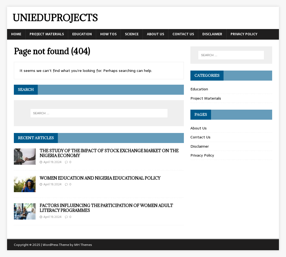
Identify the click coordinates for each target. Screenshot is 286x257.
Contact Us (183, 34)
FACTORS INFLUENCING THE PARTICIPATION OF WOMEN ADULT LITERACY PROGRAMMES (106, 208)
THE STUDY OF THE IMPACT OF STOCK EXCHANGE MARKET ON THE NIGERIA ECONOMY (109, 153)
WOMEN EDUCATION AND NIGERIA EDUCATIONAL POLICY (100, 178)
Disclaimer (212, 34)
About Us (155, 34)
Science (132, 34)
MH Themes (83, 245)
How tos (108, 34)
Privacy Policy (244, 34)
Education (82, 34)
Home (16, 34)
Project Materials (47, 34)
